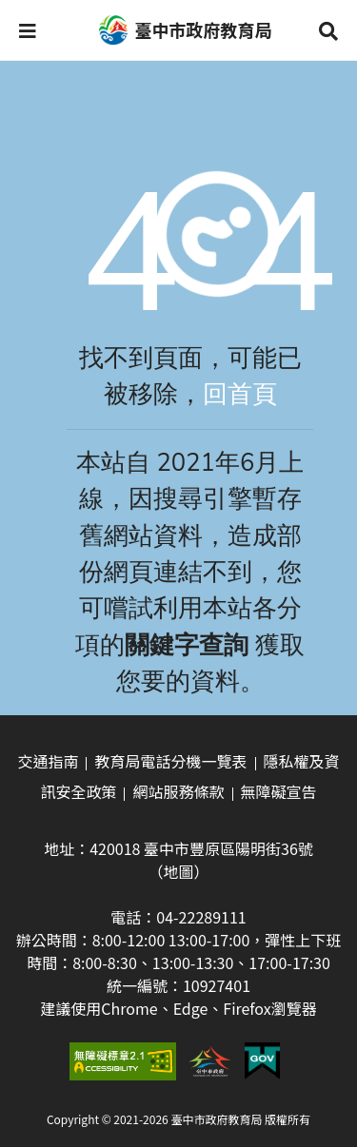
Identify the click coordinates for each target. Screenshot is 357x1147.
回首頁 (240, 394)
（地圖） (178, 871)
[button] (27, 30)
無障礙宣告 (279, 791)
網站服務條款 (178, 791)
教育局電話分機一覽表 (170, 760)
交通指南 (47, 760)
